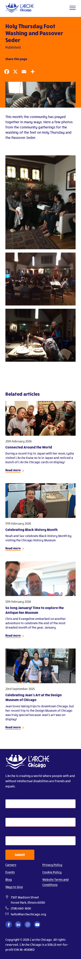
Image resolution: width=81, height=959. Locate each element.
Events (10, 872)
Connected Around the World (28, 447)
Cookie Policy (52, 872)
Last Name (13, 815)
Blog (8, 879)
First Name (13, 797)
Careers (10, 865)
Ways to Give (14, 887)
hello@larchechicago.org (28, 914)
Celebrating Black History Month (31, 529)
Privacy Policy (52, 865)
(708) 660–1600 (21, 908)
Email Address (16, 833)
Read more (13, 470)
